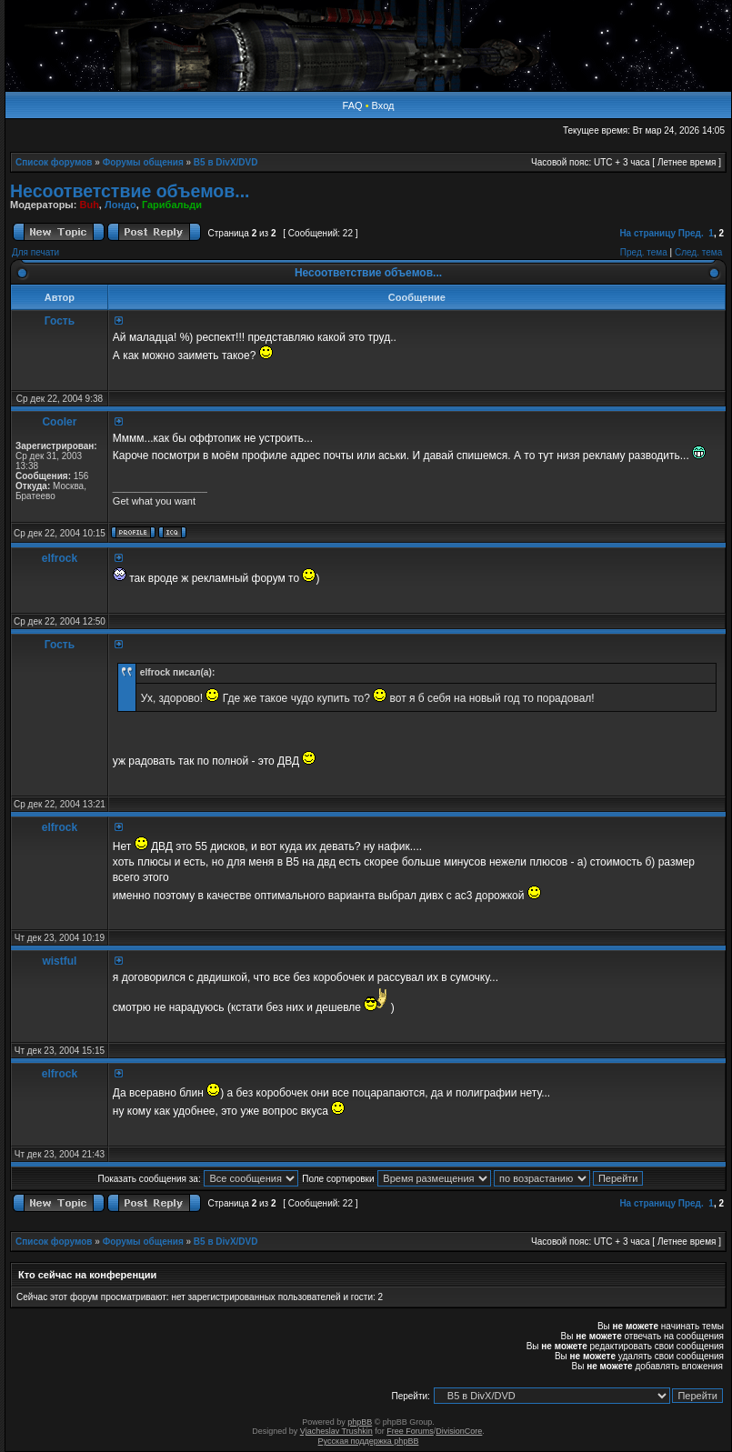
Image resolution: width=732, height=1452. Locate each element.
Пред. (691, 233)
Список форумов (54, 162)
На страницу (647, 233)
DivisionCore (459, 1431)
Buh (88, 204)
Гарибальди (172, 204)
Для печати (35, 252)
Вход (383, 105)
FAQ (353, 105)
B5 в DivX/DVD (226, 162)
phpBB (359, 1422)
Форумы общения (143, 162)
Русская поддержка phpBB (368, 1441)
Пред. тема (643, 252)
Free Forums (410, 1431)
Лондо (120, 204)
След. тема (698, 252)
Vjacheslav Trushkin (336, 1431)
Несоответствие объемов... (129, 191)
